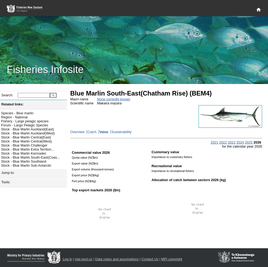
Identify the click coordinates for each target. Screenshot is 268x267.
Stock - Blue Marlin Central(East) (26, 137)
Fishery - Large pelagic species (25, 121)
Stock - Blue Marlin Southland (23, 161)
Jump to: (7, 173)
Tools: (5, 182)
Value (103, 132)
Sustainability (121, 132)
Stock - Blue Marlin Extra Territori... (27, 149)
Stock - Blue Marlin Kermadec (23, 153)
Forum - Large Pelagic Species (24, 125)
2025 (248, 142)
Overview (77, 132)
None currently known (113, 99)
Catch (91, 132)
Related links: (12, 104)
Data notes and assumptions (117, 259)
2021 (214, 142)
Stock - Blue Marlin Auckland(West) (28, 133)
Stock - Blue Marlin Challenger (24, 145)
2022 (223, 142)
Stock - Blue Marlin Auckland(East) (27, 129)
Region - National (14, 117)
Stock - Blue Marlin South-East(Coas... (30, 157)
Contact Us (150, 259)
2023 (231, 142)
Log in (67, 259)
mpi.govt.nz (83, 259)
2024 (240, 142)
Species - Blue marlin (17, 113)
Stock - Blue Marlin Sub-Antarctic (26, 165)
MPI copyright (171, 259)
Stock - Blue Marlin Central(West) (26, 141)
